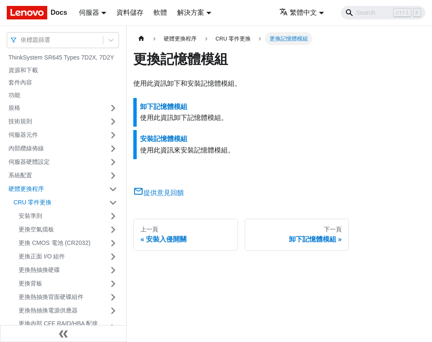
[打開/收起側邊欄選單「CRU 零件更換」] (113, 202)
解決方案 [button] (190, 12)
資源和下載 (23, 70)
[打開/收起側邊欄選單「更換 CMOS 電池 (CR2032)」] (113, 243)
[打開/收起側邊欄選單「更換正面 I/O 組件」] (113, 256)
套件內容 (20, 82)
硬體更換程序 (26, 188)
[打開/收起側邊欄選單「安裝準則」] (113, 216)
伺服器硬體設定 (29, 161)
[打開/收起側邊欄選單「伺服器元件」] (113, 135)
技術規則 (20, 121)
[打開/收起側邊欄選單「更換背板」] (113, 283)
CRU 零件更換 (32, 202)
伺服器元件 (23, 134)
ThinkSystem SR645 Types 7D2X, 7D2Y (61, 57)
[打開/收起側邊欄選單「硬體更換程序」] (113, 189)
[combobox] (21, 40)
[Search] (383, 12)
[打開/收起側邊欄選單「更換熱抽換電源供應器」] (113, 311)
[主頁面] (141, 38)
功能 (14, 95)
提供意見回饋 (158, 192)
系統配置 (20, 175)
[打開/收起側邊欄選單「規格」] (113, 108)
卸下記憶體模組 (163, 106)
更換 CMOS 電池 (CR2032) (54, 242)
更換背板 (30, 283)
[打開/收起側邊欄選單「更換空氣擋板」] (113, 229)
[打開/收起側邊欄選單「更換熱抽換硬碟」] (113, 270)
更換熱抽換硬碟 (39, 269)
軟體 (160, 12)
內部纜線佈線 (26, 148)
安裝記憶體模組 (163, 138)
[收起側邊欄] (63, 333)
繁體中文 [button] (298, 12)
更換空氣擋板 (36, 229)
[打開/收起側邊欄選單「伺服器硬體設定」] (113, 162)
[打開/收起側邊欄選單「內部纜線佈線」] (113, 148)
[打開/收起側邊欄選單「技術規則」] (113, 121)
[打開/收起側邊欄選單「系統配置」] (113, 175)
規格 (14, 107)
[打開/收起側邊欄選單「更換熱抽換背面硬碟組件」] (113, 297)
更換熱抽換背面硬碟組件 (51, 296)
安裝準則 (30, 215)
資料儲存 (129, 12)
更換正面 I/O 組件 (42, 256)
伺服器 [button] (89, 12)
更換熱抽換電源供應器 (48, 310)
